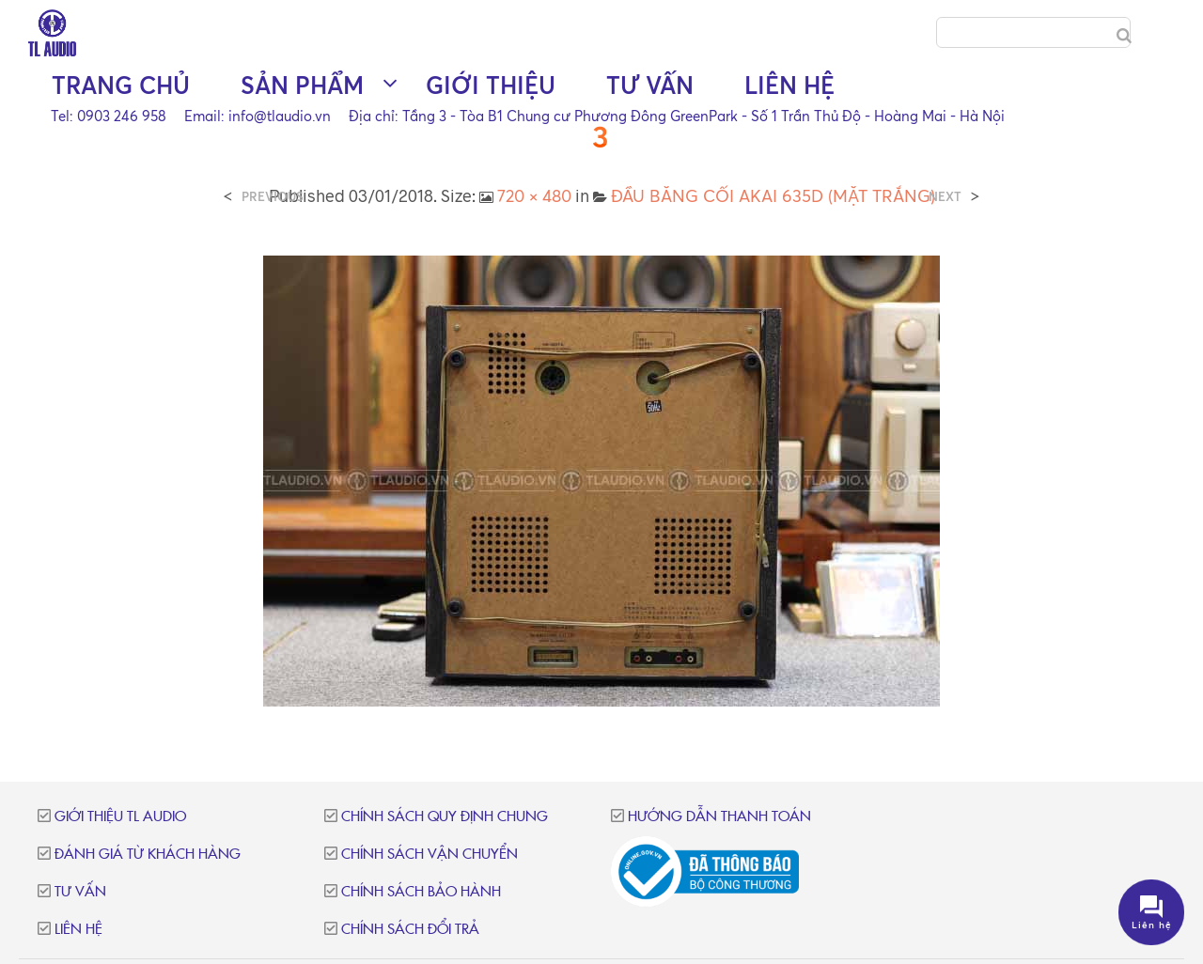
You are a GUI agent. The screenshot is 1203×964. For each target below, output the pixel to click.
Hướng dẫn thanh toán (719, 817)
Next (945, 197)
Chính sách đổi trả (410, 930)
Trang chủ (121, 85)
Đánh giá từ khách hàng (148, 855)
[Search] (1124, 36)
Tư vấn (650, 85)
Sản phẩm (302, 85)
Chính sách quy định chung (444, 817)
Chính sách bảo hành (421, 892)
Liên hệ (789, 85)
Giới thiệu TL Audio (120, 817)
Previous (273, 197)
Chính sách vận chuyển (429, 855)
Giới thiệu (490, 85)
